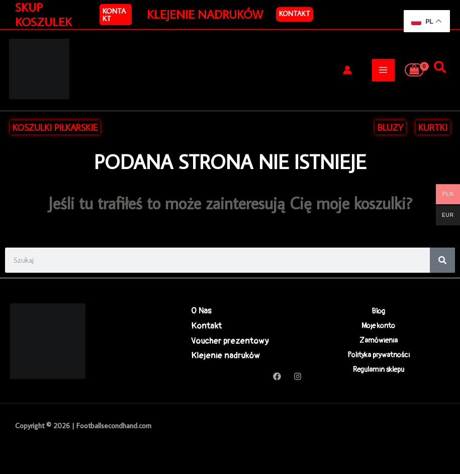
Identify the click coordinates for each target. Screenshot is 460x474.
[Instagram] (298, 376)
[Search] (442, 260)
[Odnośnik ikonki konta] (347, 69)
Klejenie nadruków (225, 355)
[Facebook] (277, 376)
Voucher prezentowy (230, 341)
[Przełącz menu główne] (383, 70)
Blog (378, 310)
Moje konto (378, 326)
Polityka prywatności (378, 355)
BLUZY (390, 127)
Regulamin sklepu (378, 370)
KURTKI (432, 127)
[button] (116, 14)
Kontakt (294, 13)
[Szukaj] (440, 67)
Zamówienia (378, 341)
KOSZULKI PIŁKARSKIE (55, 127)
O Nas (201, 310)
